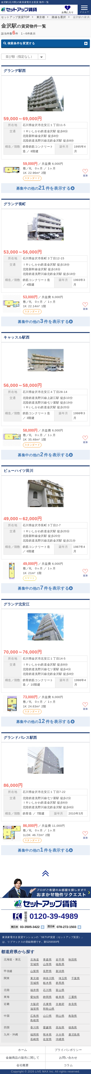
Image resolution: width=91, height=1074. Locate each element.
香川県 (34, 1027)
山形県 (47, 964)
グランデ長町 (15, 204)
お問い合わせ (68, 1057)
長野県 (47, 971)
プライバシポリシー (68, 1050)
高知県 (60, 1027)
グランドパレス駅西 (20, 737)
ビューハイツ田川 (18, 471)
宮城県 (34, 964)
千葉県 (75, 978)
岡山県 (60, 1015)
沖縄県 (60, 1039)
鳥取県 (72, 1015)
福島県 (60, 964)
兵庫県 (47, 1004)
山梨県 (34, 971)
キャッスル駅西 (17, 337)
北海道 (34, 959)
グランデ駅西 (15, 71)
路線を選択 (59, 17)
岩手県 (60, 959)
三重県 (72, 997)
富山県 (60, 990)
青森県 (47, 959)
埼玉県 (63, 978)
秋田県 (72, 959)
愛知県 (34, 997)
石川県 (47, 990)
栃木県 (47, 983)
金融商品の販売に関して (22, 1057)
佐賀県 (47, 1039)
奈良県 (72, 1004)
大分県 (60, 1034)
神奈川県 (48, 978)
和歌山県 (48, 1008)
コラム (68, 1065)
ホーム (22, 1050)
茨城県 (34, 983)
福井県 (34, 990)
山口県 (47, 1015)
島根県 (34, 1020)
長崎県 (34, 1039)
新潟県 (60, 971)
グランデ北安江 (17, 604)
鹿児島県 (74, 1034)
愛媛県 (47, 1027)
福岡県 (34, 1034)
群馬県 (60, 983)
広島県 (34, 1015)
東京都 (41, 17)
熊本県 (47, 1034)
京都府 (60, 1004)
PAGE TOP (45, 873)
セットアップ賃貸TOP (15, 17)
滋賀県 (34, 1008)
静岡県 (47, 997)
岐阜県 (60, 997)
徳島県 (72, 1027)
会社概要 (23, 1065)
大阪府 (34, 1004)
